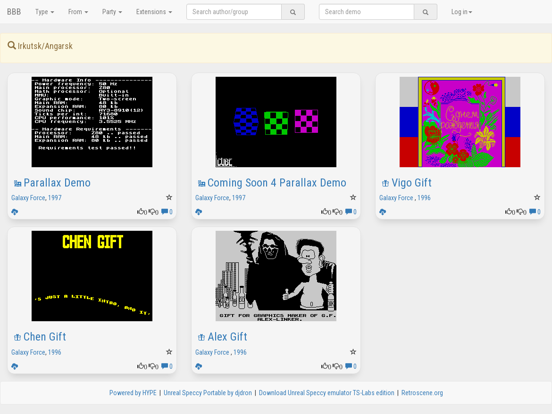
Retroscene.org (422, 393)
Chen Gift (45, 336)
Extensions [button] (154, 12)
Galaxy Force (28, 198)
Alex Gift (227, 336)
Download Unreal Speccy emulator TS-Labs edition (326, 393)
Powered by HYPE (133, 393)
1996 (424, 198)
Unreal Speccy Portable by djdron (208, 393)
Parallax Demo (57, 182)
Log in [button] (462, 12)
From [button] (78, 12)
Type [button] (44, 12)
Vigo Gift (412, 182)
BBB (14, 11)
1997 (54, 198)
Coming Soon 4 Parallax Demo (277, 182)
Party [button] (112, 12)
